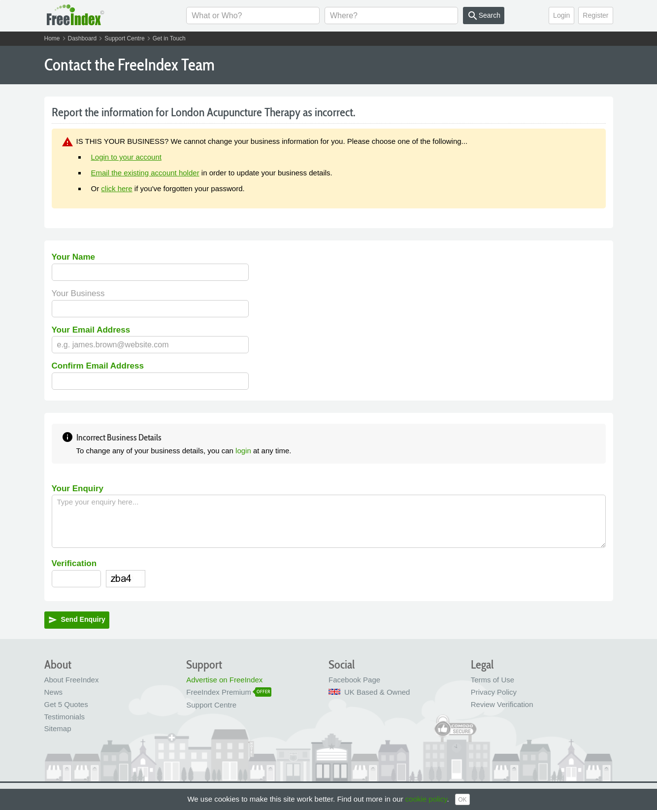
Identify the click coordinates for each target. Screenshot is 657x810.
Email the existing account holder (145, 173)
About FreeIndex (71, 679)
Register (595, 15)
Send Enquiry (76, 619)
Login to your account (126, 157)
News (53, 692)
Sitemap (57, 728)
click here (116, 188)
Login (561, 15)
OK (462, 799)
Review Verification (502, 704)
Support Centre (124, 38)
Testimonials (64, 716)
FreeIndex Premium (218, 692)
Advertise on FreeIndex (224, 679)
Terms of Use (492, 679)
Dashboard (82, 38)
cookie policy (426, 799)
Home (52, 38)
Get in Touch (169, 38)
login (243, 450)
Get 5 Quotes (66, 704)
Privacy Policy (494, 692)
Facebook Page (354, 679)
